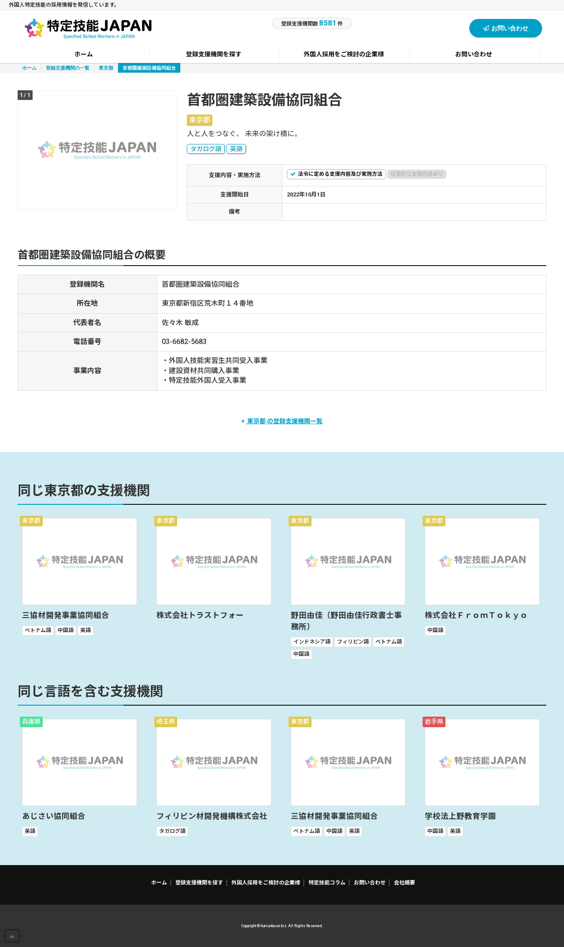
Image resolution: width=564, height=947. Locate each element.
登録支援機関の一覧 (67, 67)
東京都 (106, 67)
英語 (236, 148)
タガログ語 (205, 148)
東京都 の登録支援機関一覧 (282, 421)
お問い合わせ (505, 28)
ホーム (29, 67)
